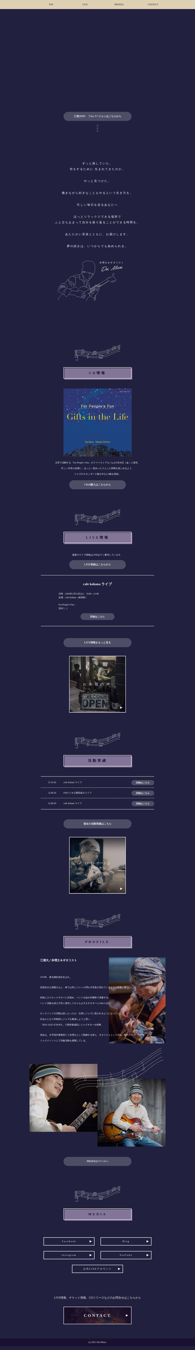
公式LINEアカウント (97, 1273)
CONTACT (153, 4)
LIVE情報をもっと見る (97, 642)
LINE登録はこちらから (97, 564)
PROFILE (119, 4)
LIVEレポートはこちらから (97, 868)
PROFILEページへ (98, 1164)
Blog (128, 1241)
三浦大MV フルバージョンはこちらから (97, 116)
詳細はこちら (97, 616)
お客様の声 (97, 686)
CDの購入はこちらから (97, 484)
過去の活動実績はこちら (97, 825)
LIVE (85, 4)
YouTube (127, 1257)
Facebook (67, 1241)
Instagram (67, 1257)
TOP (51, 4)
